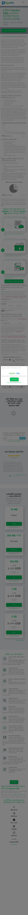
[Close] (26, 368)
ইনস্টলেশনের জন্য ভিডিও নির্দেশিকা (14, 382)
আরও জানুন (14, 379)
